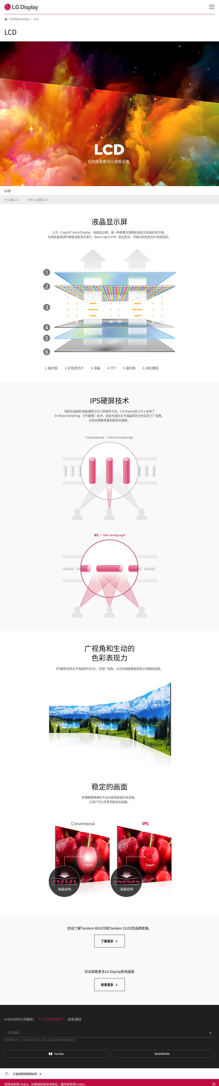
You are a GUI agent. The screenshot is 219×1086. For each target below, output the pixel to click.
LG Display (22, 7)
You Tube (56, 1053)
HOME (6, 19)
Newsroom (162, 1053)
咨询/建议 (74, 1019)
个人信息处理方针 (50, 1019)
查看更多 (107, 984)
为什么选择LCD (38, 199)
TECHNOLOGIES (19, 19)
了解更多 (107, 941)
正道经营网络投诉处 (25, 1074)
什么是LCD (11, 199)
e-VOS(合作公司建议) (19, 1019)
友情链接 (13, 1032)
